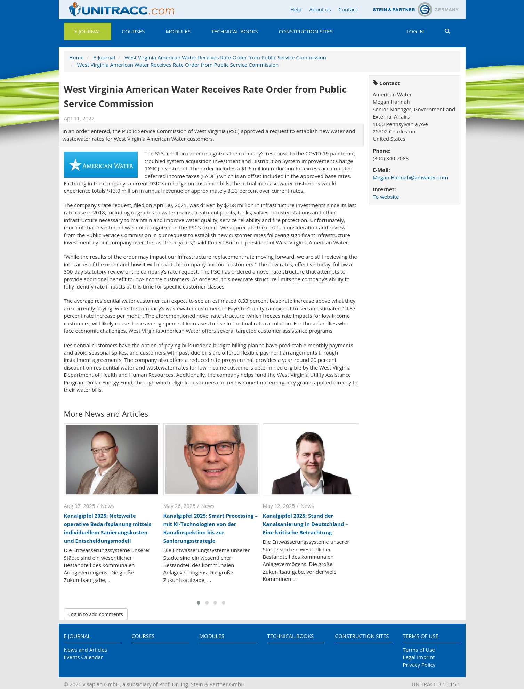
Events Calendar (83, 657)
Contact (348, 9)
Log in (415, 31)
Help (295, 9)
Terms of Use (420, 635)
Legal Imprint (419, 657)
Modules (178, 31)
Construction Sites (305, 31)
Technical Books (234, 31)
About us (320, 9)
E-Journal (104, 57)
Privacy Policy (419, 664)
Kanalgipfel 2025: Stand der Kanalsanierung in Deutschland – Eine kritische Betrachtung (305, 524)
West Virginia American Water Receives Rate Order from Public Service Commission (225, 57)
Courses (133, 31)
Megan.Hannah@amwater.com (410, 177)
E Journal (87, 31)
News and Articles (85, 649)
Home (76, 57)
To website (386, 196)
